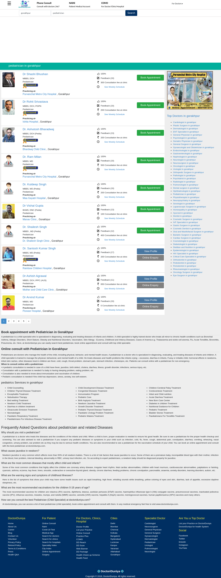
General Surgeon (153, 533)
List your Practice (84, 530)
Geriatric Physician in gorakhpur (188, 141)
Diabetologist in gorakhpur (185, 244)
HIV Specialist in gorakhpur (185, 253)
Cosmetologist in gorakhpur (185, 241)
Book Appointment (150, 77)
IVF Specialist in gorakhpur (185, 222)
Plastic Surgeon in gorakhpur (186, 125)
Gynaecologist (151, 536)
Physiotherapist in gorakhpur (186, 197)
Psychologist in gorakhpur (185, 138)
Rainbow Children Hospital (37, 268)
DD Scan (80, 545)
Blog (10, 533)
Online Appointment (51, 551)
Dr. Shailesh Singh (35, 227)
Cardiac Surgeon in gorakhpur (187, 238)
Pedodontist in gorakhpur (184, 263)
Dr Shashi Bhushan (35, 74)
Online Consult (49, 523)
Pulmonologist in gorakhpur (185, 185)
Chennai (114, 530)
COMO (79, 539)
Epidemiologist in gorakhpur (186, 250)
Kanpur (113, 545)
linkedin (182, 542)
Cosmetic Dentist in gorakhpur (187, 228)
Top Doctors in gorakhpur (183, 115)
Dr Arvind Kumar (33, 297)
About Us (12, 526)
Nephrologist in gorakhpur (185, 157)
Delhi (112, 523)
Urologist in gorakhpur (183, 169)
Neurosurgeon (151, 526)
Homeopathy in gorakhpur (185, 210)
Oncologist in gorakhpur (184, 166)
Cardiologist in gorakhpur (184, 122)
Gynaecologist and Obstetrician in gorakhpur (193, 147)
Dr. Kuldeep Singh (34, 184)
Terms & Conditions (17, 548)
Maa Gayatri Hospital (34, 198)
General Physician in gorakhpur (187, 135)
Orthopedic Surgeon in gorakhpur (188, 172)
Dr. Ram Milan (32, 156)
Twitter (182, 539)
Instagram (183, 545)
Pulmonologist (151, 548)
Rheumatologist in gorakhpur (186, 269)
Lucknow (114, 542)
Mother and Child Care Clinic (38, 289)
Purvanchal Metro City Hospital (39, 94)
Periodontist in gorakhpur (184, 266)
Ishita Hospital (30, 121)
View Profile (150, 251)
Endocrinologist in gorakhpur (186, 150)
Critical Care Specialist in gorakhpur (189, 256)
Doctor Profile (82, 527)
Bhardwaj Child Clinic (34, 149)
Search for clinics (50, 539)
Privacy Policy (14, 542)
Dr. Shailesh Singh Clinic (36, 241)
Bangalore (115, 536)
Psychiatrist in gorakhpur (184, 178)
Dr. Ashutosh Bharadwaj (38, 129)
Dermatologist (151, 539)
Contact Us (13, 536)
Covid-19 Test (48, 530)
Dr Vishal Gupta (33, 205)
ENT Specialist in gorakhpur (186, 132)
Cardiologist (150, 523)
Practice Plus (82, 536)
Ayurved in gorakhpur (183, 213)
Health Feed (82, 558)
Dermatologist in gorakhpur (185, 128)
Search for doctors (50, 536)
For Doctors (177, 3)
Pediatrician (150, 542)
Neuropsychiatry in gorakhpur (186, 200)
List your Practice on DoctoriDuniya (195, 523)
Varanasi (114, 548)
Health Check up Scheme (88, 555)
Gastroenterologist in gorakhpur (187, 153)
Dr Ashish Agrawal (34, 276)
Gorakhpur (115, 554)
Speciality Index (49, 545)
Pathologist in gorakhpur (184, 175)
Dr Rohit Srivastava (35, 101)
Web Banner (82, 549)
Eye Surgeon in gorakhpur (185, 275)
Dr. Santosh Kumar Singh (39, 248)
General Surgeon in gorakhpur (187, 144)
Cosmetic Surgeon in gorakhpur (187, 219)
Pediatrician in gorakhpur (184, 194)
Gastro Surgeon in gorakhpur (186, 225)
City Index (46, 548)
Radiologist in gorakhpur (184, 182)
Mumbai (114, 526)
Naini (44, 526)
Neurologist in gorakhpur (184, 160)
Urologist (149, 545)
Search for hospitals (51, 542)
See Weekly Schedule (114, 87)
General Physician (153, 530)
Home (10, 523)
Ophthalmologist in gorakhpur (186, 191)
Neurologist (150, 551)
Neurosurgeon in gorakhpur (186, 163)
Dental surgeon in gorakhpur (186, 188)
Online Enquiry (150, 257)
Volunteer (12, 539)
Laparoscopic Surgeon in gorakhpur (189, 207)
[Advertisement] (110, 39)
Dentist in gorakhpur (182, 216)
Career (11, 530)
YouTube (183, 548)
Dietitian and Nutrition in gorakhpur (189, 247)
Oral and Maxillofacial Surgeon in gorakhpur (193, 231)
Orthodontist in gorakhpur (185, 260)
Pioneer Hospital (32, 311)
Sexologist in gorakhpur (184, 203)
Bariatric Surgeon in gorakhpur (187, 235)
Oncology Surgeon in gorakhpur (187, 272)
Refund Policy (14, 545)
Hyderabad (115, 539)
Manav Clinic (30, 219)
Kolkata (113, 533)
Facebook (183, 536)
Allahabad (115, 551)
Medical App (47, 533)
